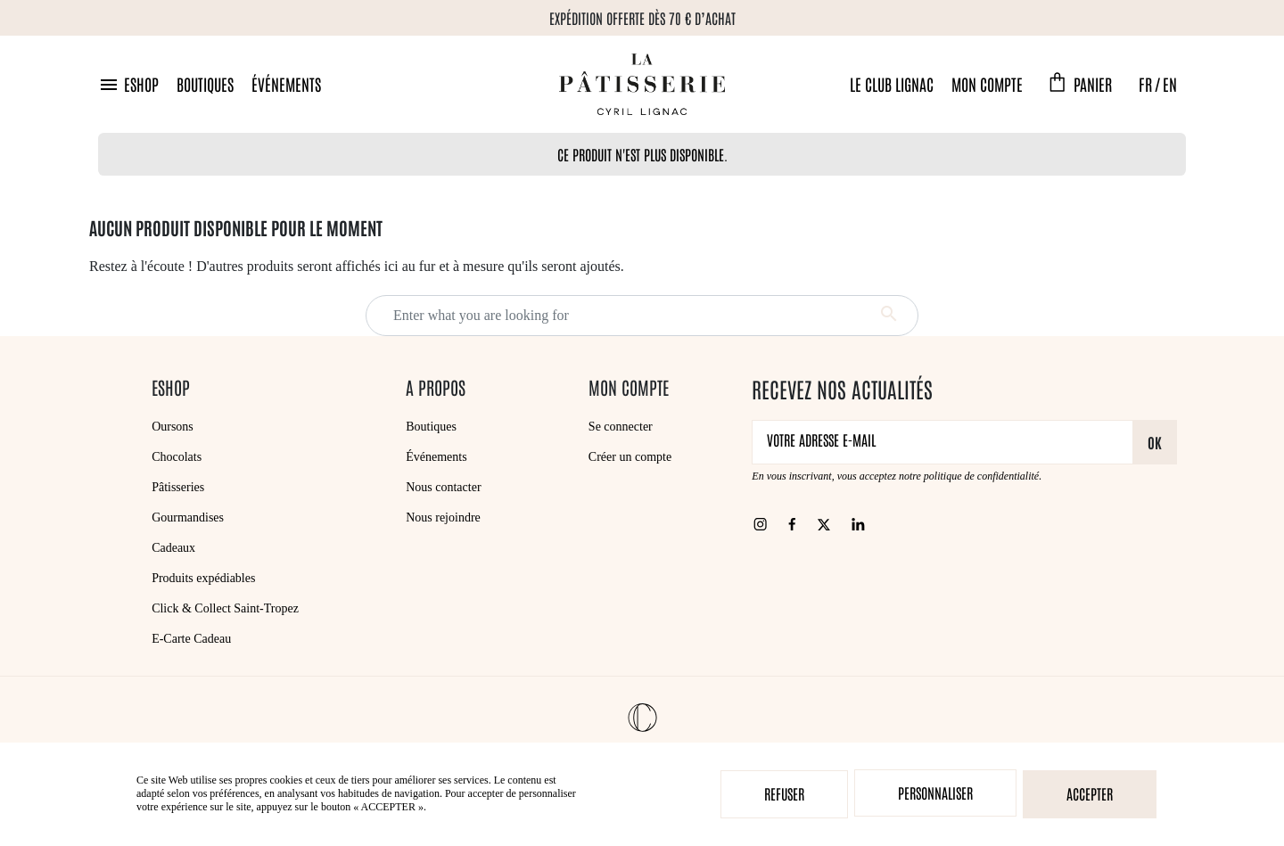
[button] (128, 84)
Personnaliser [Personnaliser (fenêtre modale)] (935, 792)
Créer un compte (629, 457)
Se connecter (620, 426)
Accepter (1089, 793)
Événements (286, 83)
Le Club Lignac (892, 83)
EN (1170, 83)
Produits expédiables (203, 578)
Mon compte (987, 83)
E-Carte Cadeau (191, 638)
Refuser (784, 793)
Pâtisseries (178, 487)
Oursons (172, 426)
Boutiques (205, 83)
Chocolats (177, 457)
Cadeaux (173, 547)
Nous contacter (443, 487)
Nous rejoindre (443, 517)
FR (1145, 83)
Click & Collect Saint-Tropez (225, 608)
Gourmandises (188, 517)
